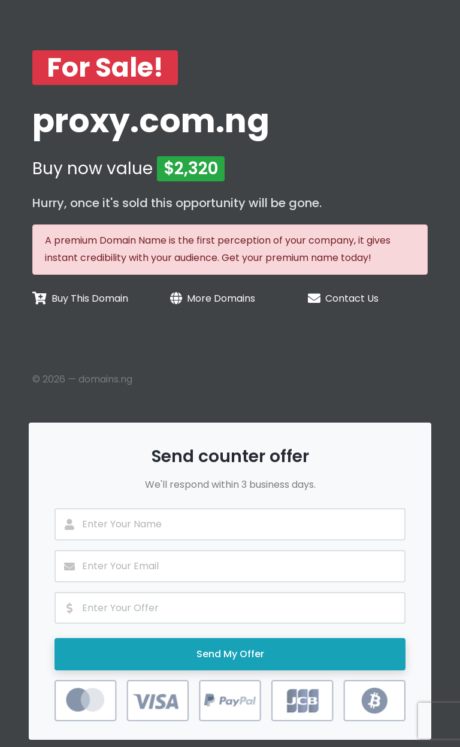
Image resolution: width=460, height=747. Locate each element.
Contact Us (352, 298)
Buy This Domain (90, 298)
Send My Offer (230, 654)
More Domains (221, 298)
